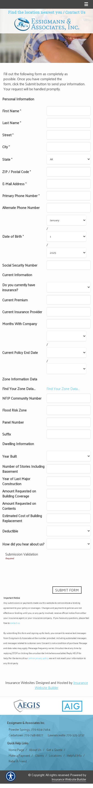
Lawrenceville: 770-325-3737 (66, 735)
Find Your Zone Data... (63, 388)
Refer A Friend (18, 761)
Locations (55, 755)
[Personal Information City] (68, 147)
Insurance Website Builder (69, 779)
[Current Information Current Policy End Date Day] (66, 352)
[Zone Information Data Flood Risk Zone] (68, 410)
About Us (35, 750)
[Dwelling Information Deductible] (68, 531)
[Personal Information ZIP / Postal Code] (68, 171)
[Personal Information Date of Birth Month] (66, 220)
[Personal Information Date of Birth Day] (66, 236)
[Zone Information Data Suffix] (68, 434)
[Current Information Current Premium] (68, 300)
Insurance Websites (20, 682)
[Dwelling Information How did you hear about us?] (68, 544)
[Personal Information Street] (68, 135)
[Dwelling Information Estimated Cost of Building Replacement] (68, 518)
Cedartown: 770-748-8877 (26, 735)
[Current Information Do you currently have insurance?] (68, 287)
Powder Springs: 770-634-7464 (29, 729)
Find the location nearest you (35, 12)
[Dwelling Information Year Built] (68, 456)
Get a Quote (54, 750)
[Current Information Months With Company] (68, 324)
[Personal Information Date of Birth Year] (66, 252)
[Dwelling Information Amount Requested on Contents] (68, 506)
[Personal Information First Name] (68, 111)
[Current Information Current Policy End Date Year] (66, 368)
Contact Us (75, 12)
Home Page (16, 750)
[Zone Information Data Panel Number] (68, 422)
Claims (39, 755)
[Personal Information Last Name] (68, 123)
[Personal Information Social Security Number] (68, 265)
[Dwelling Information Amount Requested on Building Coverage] (68, 493)
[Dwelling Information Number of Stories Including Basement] (68, 469)
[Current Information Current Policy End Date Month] (66, 336)
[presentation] (40, 569)
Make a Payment (19, 755)
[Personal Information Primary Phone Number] (68, 195)
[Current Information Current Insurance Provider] (68, 312)
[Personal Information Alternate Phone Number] (68, 207)
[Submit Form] (67, 590)
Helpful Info (74, 755)
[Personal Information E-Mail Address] (68, 184)
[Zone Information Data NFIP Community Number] (68, 398)
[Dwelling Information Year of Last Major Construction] (68, 481)
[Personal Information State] (68, 159)
